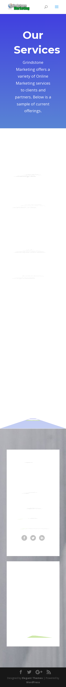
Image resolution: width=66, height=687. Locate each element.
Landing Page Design (31, 169)
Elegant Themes (32, 678)
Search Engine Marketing (25, 244)
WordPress (33, 682)
